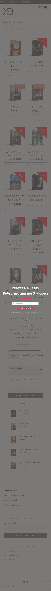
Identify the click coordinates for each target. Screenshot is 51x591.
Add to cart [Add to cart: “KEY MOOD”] (14, 116)
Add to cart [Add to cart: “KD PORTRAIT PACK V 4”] (36, 165)
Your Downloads (11, 555)
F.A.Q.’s (14, 2)
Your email (10, 523)
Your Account (10, 551)
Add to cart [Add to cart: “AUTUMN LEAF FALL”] (14, 75)
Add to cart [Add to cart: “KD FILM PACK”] (36, 205)
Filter (13, 356)
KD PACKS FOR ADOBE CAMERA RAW (25, 329)
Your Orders (9, 559)
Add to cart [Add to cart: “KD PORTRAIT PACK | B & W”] (14, 303)
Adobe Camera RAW (25, 326)
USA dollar (16, 368)
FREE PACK (4, 2)
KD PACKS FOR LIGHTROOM (25, 333)
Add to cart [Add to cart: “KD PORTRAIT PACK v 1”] (36, 303)
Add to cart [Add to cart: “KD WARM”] (36, 71)
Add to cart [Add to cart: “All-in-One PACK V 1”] (36, 120)
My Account (25, 2)
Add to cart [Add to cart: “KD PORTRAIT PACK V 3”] (14, 209)
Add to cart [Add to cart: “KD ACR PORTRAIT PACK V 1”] (36, 258)
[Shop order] (21, 30)
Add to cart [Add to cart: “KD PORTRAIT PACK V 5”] (14, 165)
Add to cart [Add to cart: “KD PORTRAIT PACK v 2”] (14, 254)
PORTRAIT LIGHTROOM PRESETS (26, 337)
